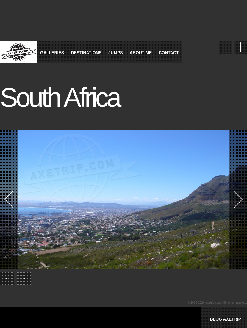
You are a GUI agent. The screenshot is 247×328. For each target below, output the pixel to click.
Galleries (52, 52)
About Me (141, 52)
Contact (169, 52)
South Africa (59, 97)
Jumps (115, 52)
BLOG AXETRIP (225, 319)
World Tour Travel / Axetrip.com (18, 52)
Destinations (86, 52)
